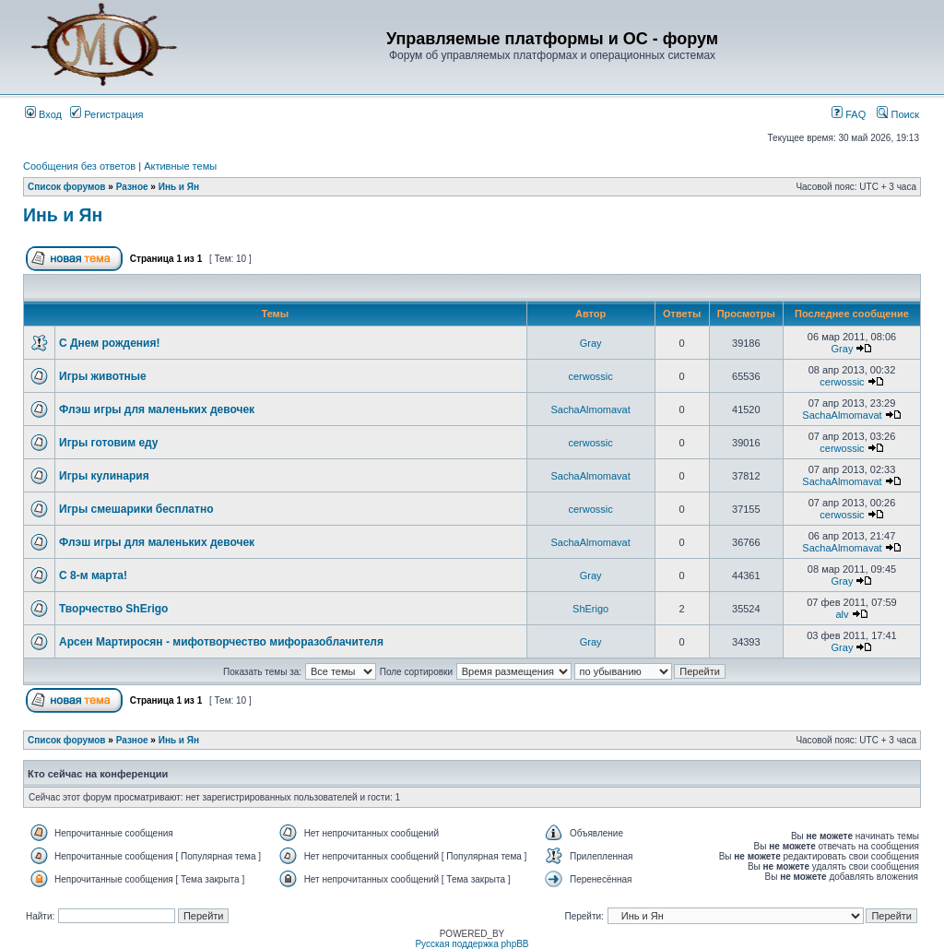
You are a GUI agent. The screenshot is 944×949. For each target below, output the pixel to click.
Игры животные (103, 376)
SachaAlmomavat (591, 409)
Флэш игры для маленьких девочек (156, 409)
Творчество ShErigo (113, 608)
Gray (591, 343)
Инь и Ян (179, 187)
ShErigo (590, 608)
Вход (43, 114)
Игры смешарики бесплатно (136, 509)
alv (841, 614)
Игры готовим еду (109, 442)
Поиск (898, 114)
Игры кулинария (104, 475)
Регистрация (106, 114)
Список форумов (67, 187)
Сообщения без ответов (79, 166)
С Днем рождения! (109, 343)
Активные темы (180, 166)
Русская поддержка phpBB (471, 944)
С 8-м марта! (93, 575)
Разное (132, 187)
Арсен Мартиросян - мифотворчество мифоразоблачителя (221, 641)
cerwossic (590, 376)
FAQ (849, 114)
